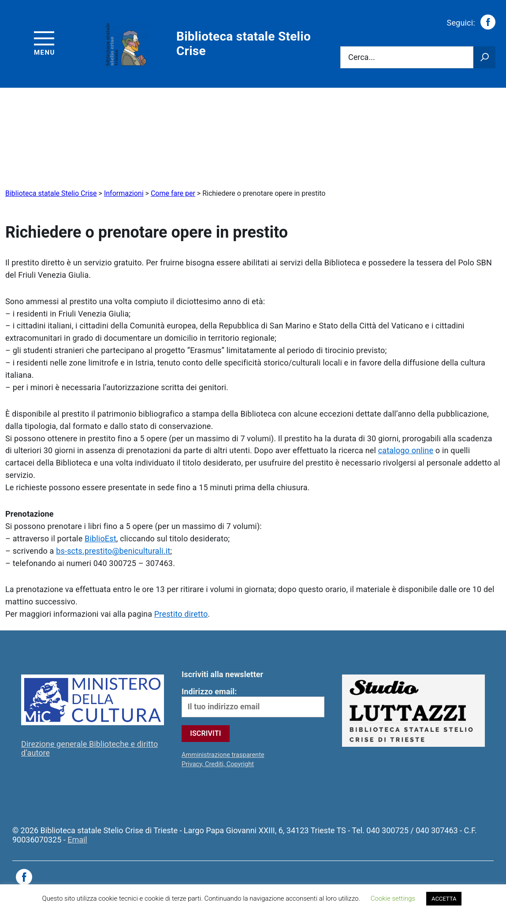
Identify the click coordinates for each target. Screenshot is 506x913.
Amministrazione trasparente (223, 755)
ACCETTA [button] (444, 898)
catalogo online (406, 450)
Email (77, 839)
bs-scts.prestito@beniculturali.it (113, 550)
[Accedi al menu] (44, 42)
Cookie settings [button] (393, 898)
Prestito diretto (181, 614)
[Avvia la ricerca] (484, 57)
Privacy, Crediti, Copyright (218, 764)
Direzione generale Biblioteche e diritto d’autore (89, 748)
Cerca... (361, 56)
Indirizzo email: (253, 702)
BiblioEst (100, 538)
